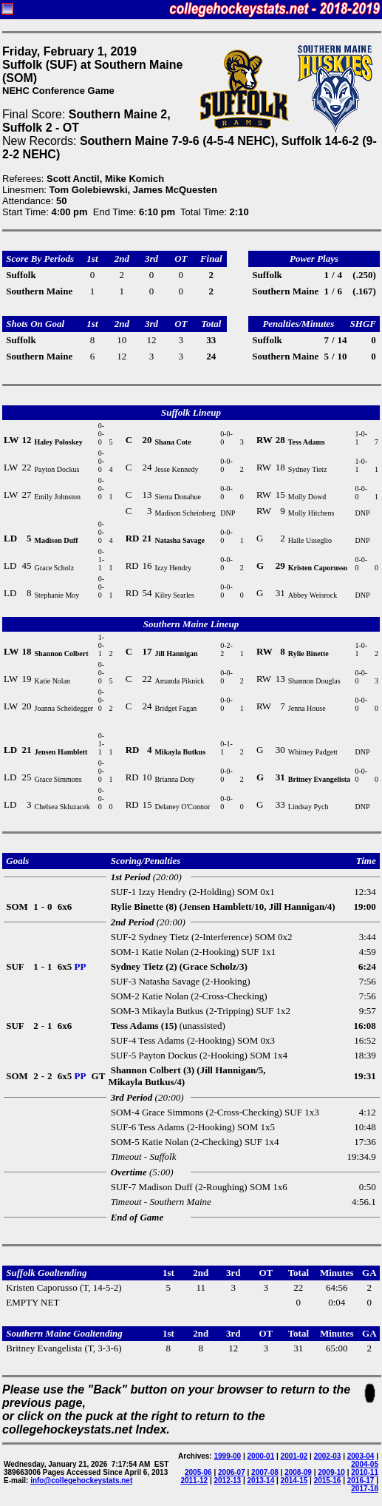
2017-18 (364, 1489)
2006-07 (231, 1472)
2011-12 (194, 1480)
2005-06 (198, 1472)
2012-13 (227, 1480)
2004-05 (364, 1464)
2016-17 (361, 1480)
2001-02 (294, 1456)
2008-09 (298, 1472)
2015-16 (327, 1480)
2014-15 (294, 1480)
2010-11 (364, 1472)
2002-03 (327, 1456)
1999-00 (227, 1456)
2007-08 (265, 1472)
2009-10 (331, 1472)
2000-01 (261, 1456)
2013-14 (261, 1480)
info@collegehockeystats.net (81, 1480)
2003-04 (361, 1456)
